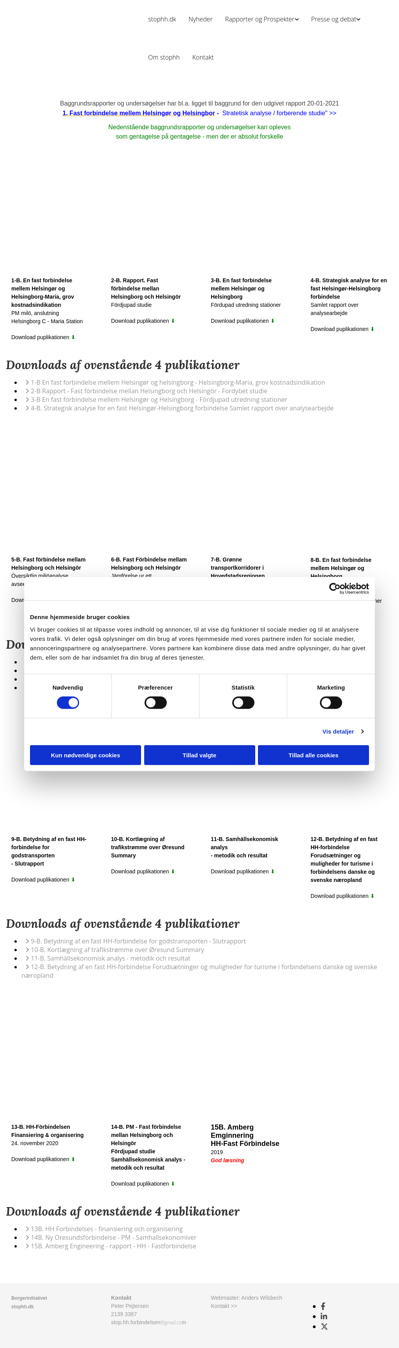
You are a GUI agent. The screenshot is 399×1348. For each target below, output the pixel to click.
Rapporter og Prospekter (260, 19)
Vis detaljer (338, 731)
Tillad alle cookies (313, 754)
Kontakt (203, 57)
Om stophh (164, 57)
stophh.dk (162, 19)
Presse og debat (334, 19)
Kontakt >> (224, 1306)
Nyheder (201, 19)
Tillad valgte (199, 754)
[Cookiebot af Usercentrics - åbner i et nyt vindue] (335, 589)
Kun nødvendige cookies (85, 754)
